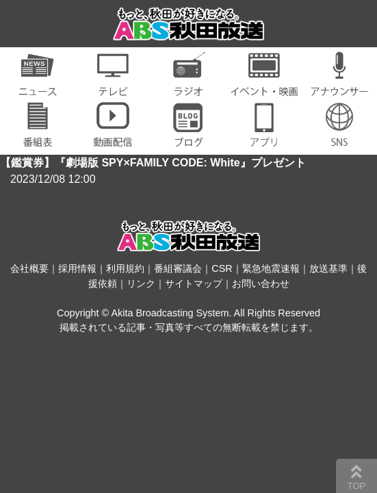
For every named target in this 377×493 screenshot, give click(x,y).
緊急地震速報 (271, 268)
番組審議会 (178, 268)
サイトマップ (193, 283)
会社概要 (29, 268)
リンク (141, 283)
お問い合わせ (260, 283)
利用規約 (125, 268)
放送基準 (328, 268)
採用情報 (77, 268)
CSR (221, 268)
